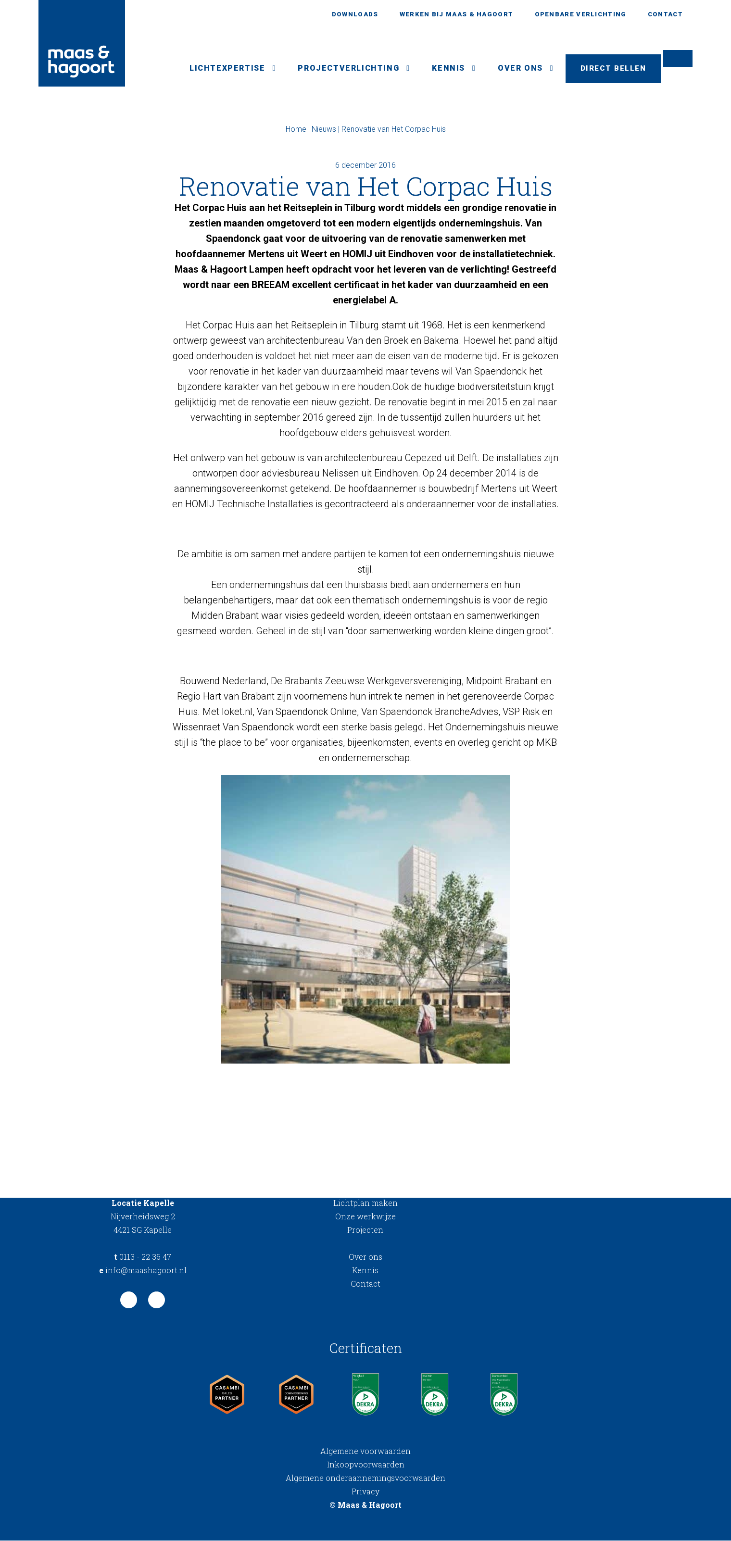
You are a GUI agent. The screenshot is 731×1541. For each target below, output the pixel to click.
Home (296, 129)
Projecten (365, 1230)
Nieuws (324, 129)
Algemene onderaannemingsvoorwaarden (365, 1478)
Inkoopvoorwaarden (365, 1465)
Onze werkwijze (365, 1217)
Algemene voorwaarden (365, 1451)
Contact (665, 14)
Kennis (444, 68)
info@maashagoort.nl (143, 1270)
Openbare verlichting (581, 14)
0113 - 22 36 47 (142, 1257)
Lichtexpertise (223, 68)
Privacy (365, 1492)
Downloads (355, 14)
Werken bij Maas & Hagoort (457, 14)
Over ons (516, 68)
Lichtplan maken (365, 1203)
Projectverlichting (344, 68)
